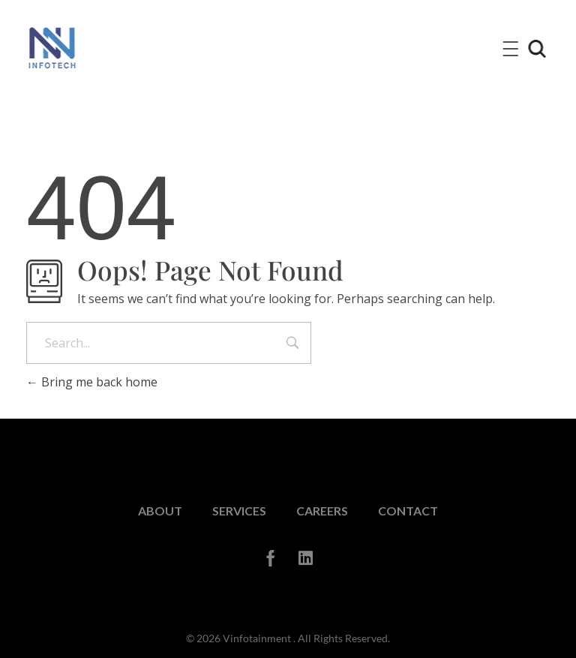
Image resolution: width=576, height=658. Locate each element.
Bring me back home (92, 382)
